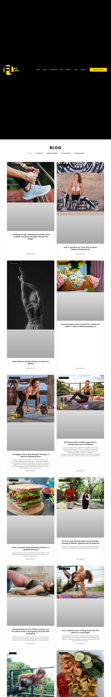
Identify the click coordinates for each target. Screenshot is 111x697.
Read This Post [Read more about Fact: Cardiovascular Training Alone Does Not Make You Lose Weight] (80, 643)
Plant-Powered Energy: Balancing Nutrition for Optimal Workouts (30, 548)
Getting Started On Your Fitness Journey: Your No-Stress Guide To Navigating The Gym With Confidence (30, 631)
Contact (83, 70)
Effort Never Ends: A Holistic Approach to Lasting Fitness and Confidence (80, 443)
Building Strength (52, 153)
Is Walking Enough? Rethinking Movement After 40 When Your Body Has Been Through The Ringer (31, 236)
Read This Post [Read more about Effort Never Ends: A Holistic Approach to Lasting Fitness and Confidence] (80, 471)
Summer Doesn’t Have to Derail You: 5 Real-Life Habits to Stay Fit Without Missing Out (80, 325)
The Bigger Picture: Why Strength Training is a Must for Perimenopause (30, 455)
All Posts (30, 153)
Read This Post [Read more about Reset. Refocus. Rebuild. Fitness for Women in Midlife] (30, 368)
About (69, 70)
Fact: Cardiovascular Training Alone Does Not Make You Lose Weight (80, 631)
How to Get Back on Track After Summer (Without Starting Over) (80, 248)
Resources (53, 70)
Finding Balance (79, 153)
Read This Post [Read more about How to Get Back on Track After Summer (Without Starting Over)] (80, 254)
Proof (45, 70)
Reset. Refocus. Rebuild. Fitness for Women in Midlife (30, 362)
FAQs (75, 70)
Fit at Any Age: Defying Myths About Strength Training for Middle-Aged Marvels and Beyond (80, 542)
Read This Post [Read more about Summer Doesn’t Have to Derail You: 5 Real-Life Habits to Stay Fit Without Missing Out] (80, 368)
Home (38, 70)
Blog (61, 70)
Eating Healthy (66, 153)
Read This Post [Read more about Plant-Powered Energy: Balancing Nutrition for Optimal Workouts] (30, 559)
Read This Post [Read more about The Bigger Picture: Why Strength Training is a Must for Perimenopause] (30, 471)
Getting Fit (39, 153)
